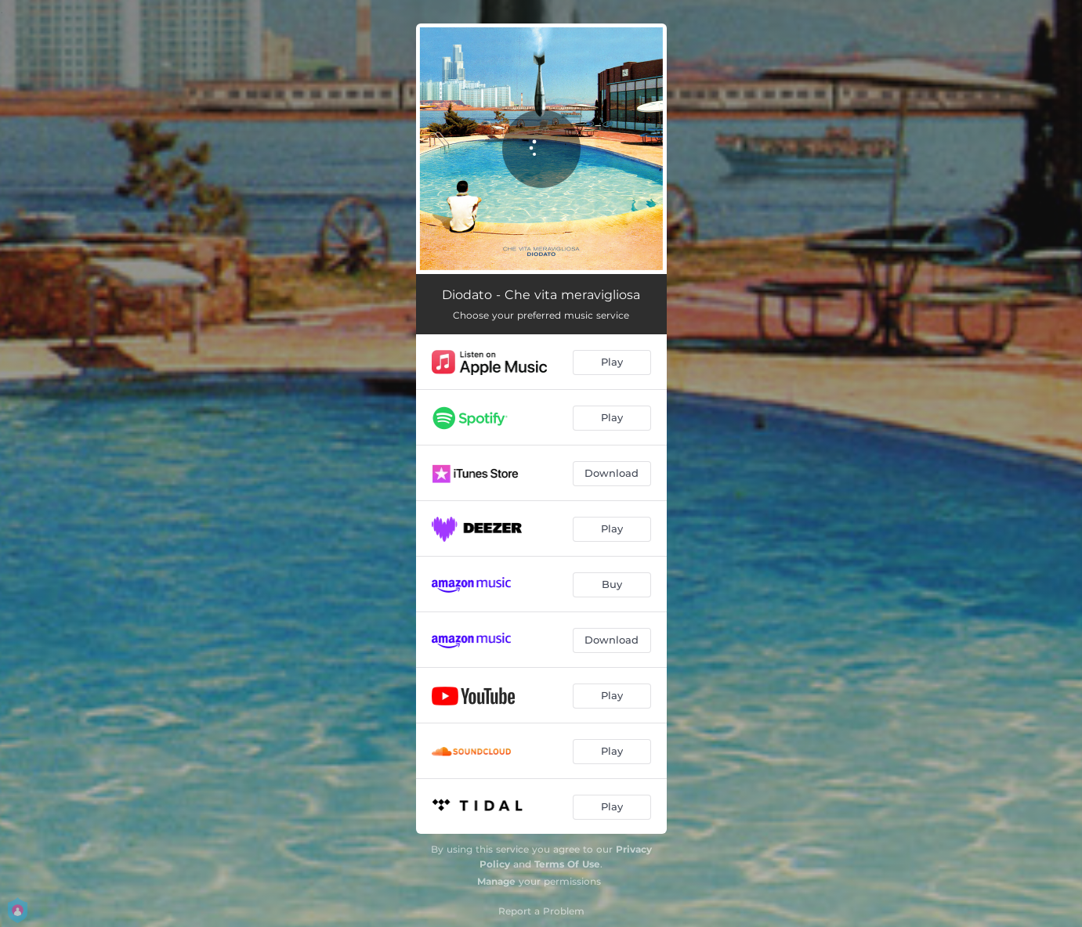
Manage (496, 881)
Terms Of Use (567, 864)
